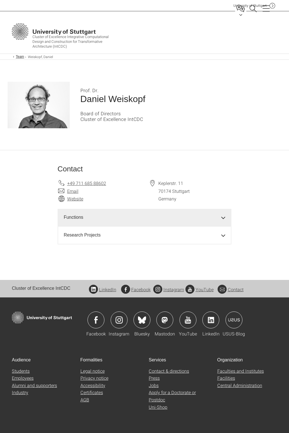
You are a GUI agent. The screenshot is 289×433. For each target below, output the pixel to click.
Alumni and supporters (34, 385)
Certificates (91, 392)
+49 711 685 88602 (86, 183)
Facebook (136, 289)
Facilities (226, 378)
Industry (20, 392)
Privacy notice (94, 378)
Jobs (154, 385)
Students (21, 371)
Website (75, 199)
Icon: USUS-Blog (233, 320)
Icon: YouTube (187, 320)
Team (20, 57)
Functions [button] (73, 217)
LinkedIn (102, 289)
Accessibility (92, 385)
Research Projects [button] (82, 235)
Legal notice (92, 371)
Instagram (168, 289)
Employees (23, 378)
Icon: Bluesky (141, 320)
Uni (250, 5)
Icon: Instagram (119, 320)
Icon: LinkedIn (210, 320)
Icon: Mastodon (164, 320)
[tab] (144, 217)
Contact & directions (169, 371)
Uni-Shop (158, 407)
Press (154, 378)
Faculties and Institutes (240, 371)
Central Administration (239, 385)
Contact (231, 289)
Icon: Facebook (95, 320)
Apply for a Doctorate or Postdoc (172, 396)
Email (72, 191)
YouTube (199, 289)
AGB (84, 400)
